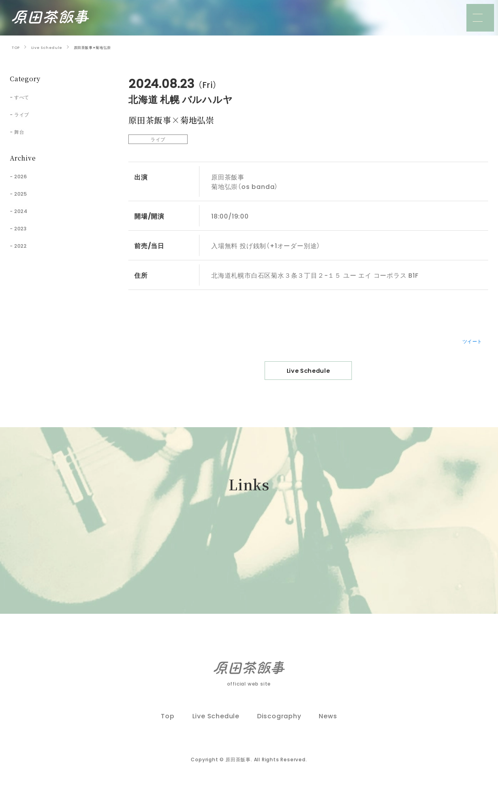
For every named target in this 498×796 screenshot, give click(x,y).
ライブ (26, 113)
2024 (24, 210)
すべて (26, 96)
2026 (24, 175)
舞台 (22, 131)
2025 (24, 193)
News (328, 725)
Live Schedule (308, 372)
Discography (279, 725)
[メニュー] (480, 18)
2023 (24, 227)
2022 (24, 245)
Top (167, 725)
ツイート (469, 340)
